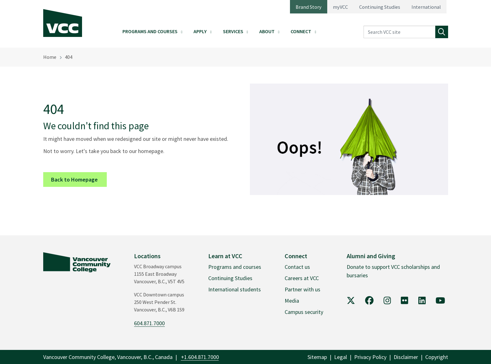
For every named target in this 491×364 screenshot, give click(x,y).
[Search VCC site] (400, 32)
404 (68, 57)
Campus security (304, 311)
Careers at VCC (302, 278)
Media (292, 300)
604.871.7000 (149, 323)
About (267, 31)
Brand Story (309, 7)
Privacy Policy (370, 357)
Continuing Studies (379, 7)
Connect (301, 31)
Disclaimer (406, 357)
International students (234, 289)
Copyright (436, 357)
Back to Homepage (79, 179)
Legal (340, 357)
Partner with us (302, 289)
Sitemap (317, 357)
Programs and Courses (150, 31)
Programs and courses (234, 266)
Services (233, 31)
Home (49, 57)
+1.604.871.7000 (200, 357)
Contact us (297, 266)
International (426, 7)
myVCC (340, 7)
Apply (200, 31)
